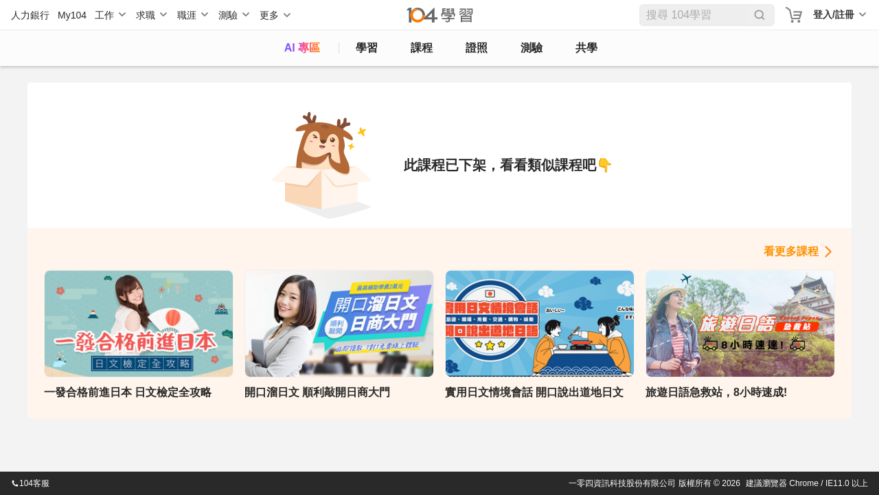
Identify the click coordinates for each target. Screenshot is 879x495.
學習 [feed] (367, 48)
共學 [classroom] (586, 48)
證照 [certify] (477, 48)
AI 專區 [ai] (302, 48)
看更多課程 (791, 251)
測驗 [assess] (532, 48)
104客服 (30, 483)
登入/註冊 (833, 14)
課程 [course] (422, 48)
